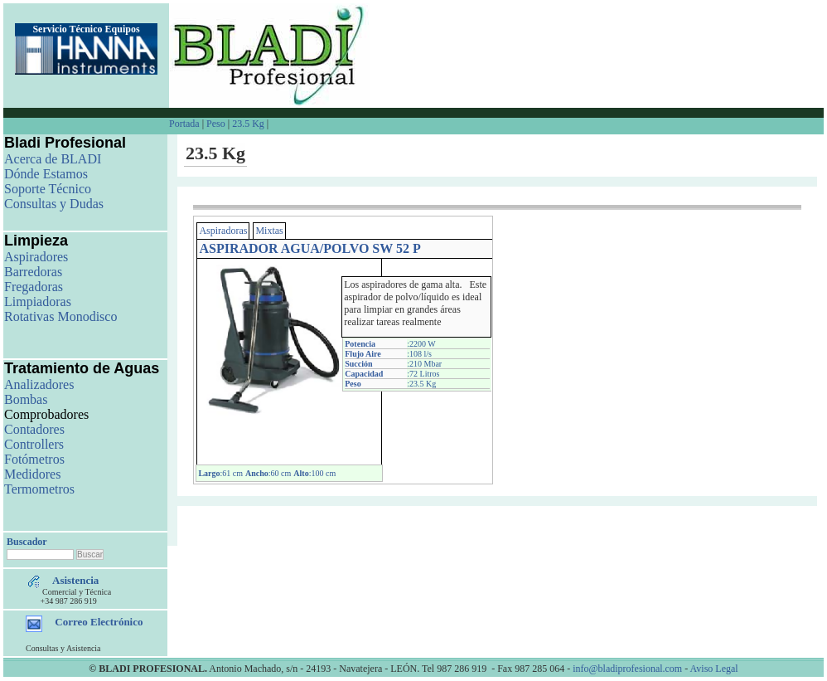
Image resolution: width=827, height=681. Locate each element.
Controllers (34, 444)
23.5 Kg (248, 123)
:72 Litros (423, 373)
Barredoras (33, 272)
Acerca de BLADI (52, 159)
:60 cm (268, 473)
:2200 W (421, 343)
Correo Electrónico (99, 621)
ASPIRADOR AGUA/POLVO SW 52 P (309, 248)
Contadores (34, 429)
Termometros (39, 489)
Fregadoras (33, 287)
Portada (185, 123)
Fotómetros (34, 459)
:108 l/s (419, 353)
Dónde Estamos (46, 174)
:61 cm (220, 473)
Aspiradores (36, 257)
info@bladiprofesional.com (627, 668)
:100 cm (314, 473)
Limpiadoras (37, 301)
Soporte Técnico (47, 189)
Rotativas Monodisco (60, 316)
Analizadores (39, 384)
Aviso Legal (714, 668)
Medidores (32, 474)
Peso (215, 123)
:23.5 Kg (421, 383)
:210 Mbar (424, 363)
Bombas (25, 399)
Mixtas (269, 230)
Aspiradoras (223, 230)
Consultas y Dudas (54, 204)
